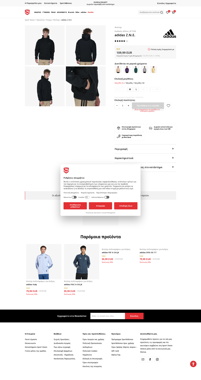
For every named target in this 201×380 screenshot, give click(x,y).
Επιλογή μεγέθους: (124, 79)
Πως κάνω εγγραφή (62, 347)
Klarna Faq (115, 355)
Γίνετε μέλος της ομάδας (35, 351)
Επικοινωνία (30, 343)
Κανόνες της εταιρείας (92, 366)
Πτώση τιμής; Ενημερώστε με (162, 49)
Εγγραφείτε (171, 3)
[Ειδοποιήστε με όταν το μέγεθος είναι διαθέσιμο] (117, 89)
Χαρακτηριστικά (144, 158)
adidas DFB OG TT (148, 252)
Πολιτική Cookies (90, 351)
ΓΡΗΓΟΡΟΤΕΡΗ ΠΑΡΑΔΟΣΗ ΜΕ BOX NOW (78, 2)
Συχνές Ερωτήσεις (61, 339)
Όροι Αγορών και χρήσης (93, 339)
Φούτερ (56, 20)
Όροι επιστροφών (90, 362)
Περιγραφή (144, 148)
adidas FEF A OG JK (110, 252)
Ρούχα (49, 20)
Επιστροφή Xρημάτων (63, 351)
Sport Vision (30, 20)
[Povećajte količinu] (128, 105)
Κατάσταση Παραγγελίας (64, 358)
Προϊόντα (40, 20)
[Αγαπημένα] (167, 12)
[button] (151, 12)
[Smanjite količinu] (117, 105)
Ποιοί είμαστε (31, 339)
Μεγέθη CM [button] (139, 83)
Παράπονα (87, 355)
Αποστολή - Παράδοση (63, 355)
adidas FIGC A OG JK (73, 284)
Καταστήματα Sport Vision (36, 347)
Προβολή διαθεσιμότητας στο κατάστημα (144, 167)
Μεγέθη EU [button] (119, 83)
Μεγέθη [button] (129, 83)
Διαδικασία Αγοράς (62, 343)
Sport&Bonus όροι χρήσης (122, 343)
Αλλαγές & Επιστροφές (92, 358)
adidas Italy (31, 284)
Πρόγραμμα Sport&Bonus (122, 339)
